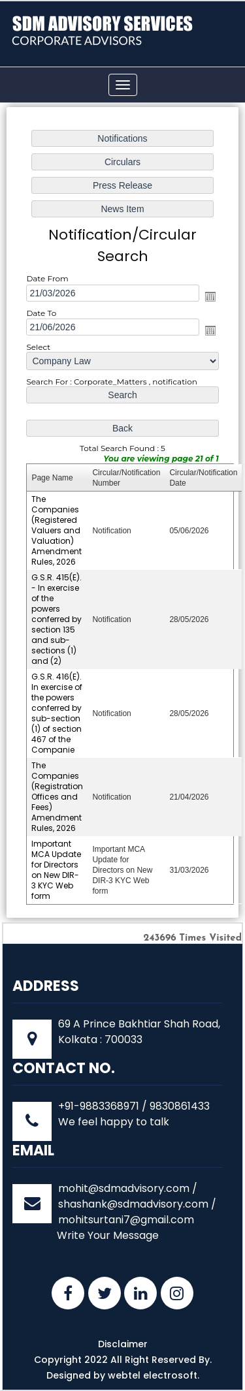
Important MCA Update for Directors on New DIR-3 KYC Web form (57, 866)
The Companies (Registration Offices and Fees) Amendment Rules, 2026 (58, 794)
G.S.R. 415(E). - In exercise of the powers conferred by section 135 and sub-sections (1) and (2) (57, 618)
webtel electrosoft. (153, 1375)
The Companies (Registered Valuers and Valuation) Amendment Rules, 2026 (57, 530)
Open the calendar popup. (209, 298)
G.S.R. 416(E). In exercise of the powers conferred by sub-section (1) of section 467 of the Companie (58, 711)
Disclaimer (123, 1344)
